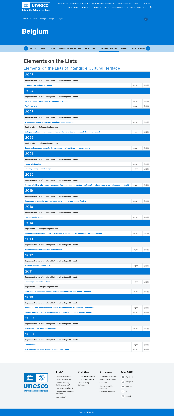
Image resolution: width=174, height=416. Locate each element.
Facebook (127, 377)
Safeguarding (117, 7)
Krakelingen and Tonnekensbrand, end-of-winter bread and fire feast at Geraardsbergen (60, 308)
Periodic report (90, 48)
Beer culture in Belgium (34, 217)
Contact (124, 48)
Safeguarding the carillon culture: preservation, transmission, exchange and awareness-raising (63, 233)
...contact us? (61, 397)
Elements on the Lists (109, 48)
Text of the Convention (108, 376)
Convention (73, 7)
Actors (130, 7)
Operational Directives (108, 379)
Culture (34, 19)
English (135, 3)
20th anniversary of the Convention (103, 3)
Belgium (33, 48)
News (43, 48)
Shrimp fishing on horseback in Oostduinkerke (43, 249)
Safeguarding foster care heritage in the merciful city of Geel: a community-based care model (62, 132)
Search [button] (150, 7)
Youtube (126, 386)
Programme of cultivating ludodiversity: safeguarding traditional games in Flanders (58, 291)
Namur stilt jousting (33, 164)
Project (52, 48)
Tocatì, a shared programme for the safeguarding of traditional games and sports (57, 148)
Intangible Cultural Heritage (36, 10)
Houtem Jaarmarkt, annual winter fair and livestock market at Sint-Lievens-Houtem (58, 312)
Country (140, 7)
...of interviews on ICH (86, 379)
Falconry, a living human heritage (38, 169)
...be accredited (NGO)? (65, 388)
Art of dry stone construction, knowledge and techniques (47, 101)
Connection (146, 3)
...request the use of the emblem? (65, 393)
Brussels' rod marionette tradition (38, 85)
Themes (95, 7)
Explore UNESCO (124, 3)
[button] (146, 20)
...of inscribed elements (86, 376)
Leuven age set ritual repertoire (37, 282)
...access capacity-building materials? (63, 384)
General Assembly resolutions (106, 387)
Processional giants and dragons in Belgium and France (47, 349)
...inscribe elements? (63, 379)
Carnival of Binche (32, 345)
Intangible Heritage (47, 19)
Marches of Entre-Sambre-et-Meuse (39, 266)
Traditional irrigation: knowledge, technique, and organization (49, 122)
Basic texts (103, 383)
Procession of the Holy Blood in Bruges (40, 328)
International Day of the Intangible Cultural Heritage (73, 3)
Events (85, 7)
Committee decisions (107, 392)
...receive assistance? (64, 376)
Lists (105, 7)
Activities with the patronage (70, 48)
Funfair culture (31, 106)
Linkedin (126, 396)
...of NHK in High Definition (84, 384)
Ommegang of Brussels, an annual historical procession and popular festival (55, 201)
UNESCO (25, 19)
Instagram (127, 381)
